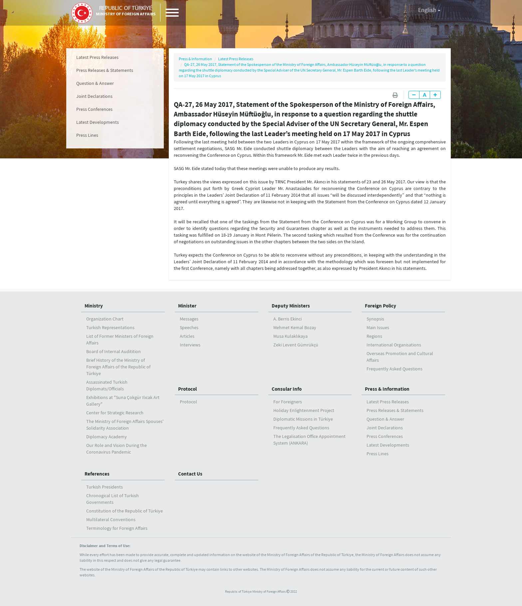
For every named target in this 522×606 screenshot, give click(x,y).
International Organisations (394, 345)
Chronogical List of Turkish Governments (112, 499)
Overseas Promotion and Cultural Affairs (400, 356)
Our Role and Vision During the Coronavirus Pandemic (116, 448)
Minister (187, 306)
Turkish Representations (110, 327)
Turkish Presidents (104, 487)
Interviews (190, 345)
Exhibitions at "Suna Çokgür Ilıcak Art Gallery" (122, 400)
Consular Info (287, 389)
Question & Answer (95, 83)
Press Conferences (94, 109)
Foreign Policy (380, 306)
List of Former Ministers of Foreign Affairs (119, 339)
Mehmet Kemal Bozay (294, 327)
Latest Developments (97, 122)
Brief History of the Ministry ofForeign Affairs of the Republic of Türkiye (118, 366)
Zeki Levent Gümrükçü (295, 345)
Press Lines (87, 135)
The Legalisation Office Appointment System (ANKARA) (309, 439)
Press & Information (195, 58)
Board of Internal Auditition (113, 351)
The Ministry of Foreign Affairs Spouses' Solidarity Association (124, 424)
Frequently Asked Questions (394, 369)
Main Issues (378, 327)
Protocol (187, 389)
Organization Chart (105, 319)
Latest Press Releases (97, 57)
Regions (374, 336)
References (97, 474)
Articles (187, 336)
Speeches (189, 327)
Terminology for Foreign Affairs (116, 528)
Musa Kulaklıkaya (290, 336)
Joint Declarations (94, 96)
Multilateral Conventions (110, 519)
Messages (189, 319)
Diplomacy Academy (106, 437)
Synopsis (375, 319)
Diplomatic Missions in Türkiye (303, 419)
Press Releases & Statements (104, 70)
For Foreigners (287, 402)
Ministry (94, 306)
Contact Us (190, 474)
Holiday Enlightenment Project (303, 410)
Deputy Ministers (291, 306)
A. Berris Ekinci (287, 319)
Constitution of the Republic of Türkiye (124, 511)
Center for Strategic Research (114, 413)
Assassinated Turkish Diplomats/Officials (107, 385)
